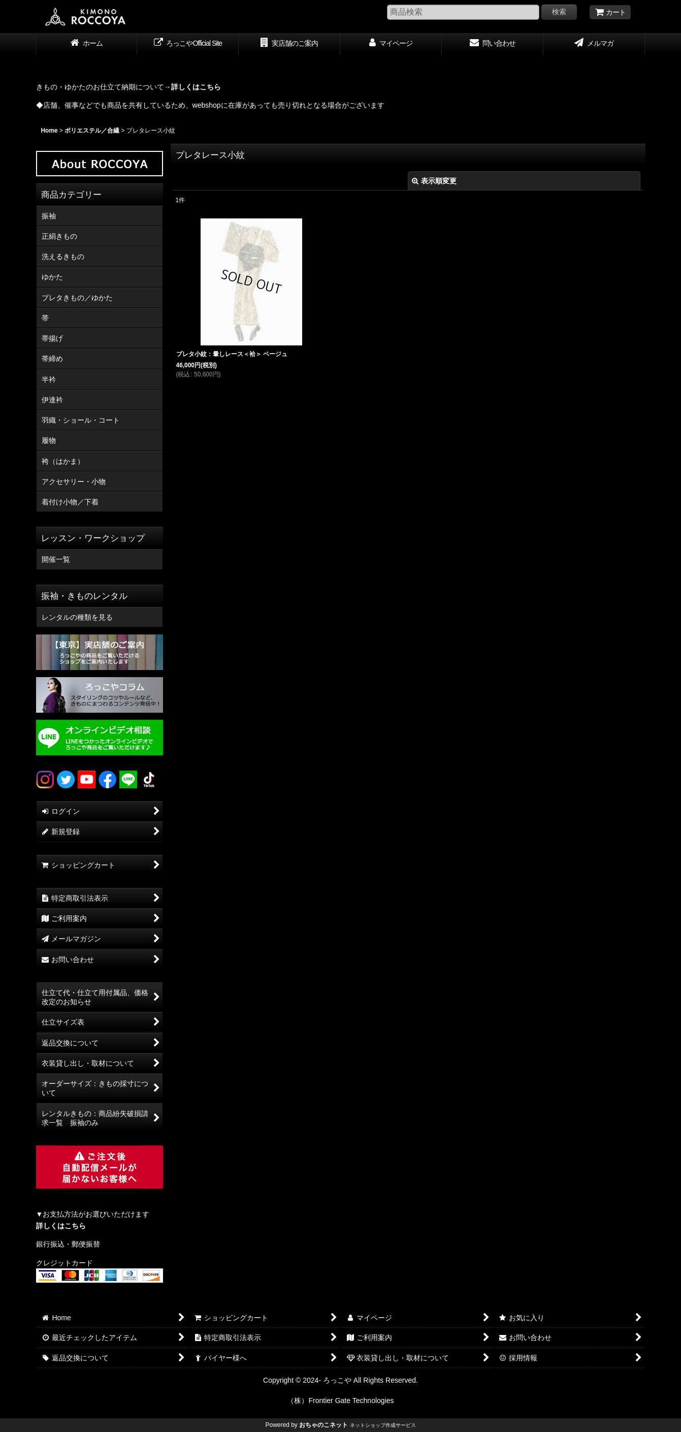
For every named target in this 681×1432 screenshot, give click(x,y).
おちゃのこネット (323, 1424)
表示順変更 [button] (434, 181)
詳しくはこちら (61, 1226)
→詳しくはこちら (192, 87)
